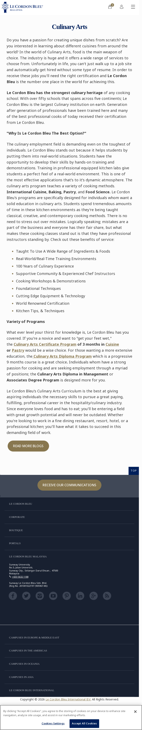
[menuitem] (110, 7)
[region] (71, 717)
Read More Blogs (28, 446)
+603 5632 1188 (20, 576)
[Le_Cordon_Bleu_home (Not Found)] (23, 7)
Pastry (18, 350)
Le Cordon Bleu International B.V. (68, 699)
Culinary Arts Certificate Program (45, 344)
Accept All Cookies (84, 723)
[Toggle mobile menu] (133, 7)
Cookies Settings (53, 723)
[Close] (135, 711)
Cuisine (112, 344)
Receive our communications (69, 485)
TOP (134, 470)
